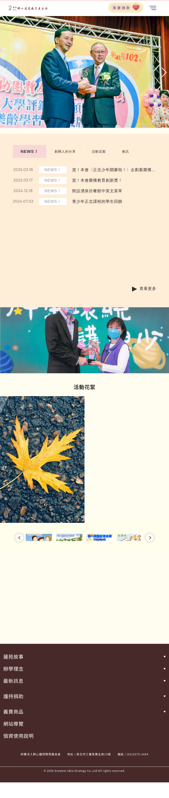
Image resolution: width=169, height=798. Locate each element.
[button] (5, 72)
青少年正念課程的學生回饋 (97, 201)
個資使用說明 (18, 735)
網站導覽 (13, 723)
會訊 (125, 151)
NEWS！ (30, 151)
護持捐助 (13, 696)
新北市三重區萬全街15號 (94, 754)
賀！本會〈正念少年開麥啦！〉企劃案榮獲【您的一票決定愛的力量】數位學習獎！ (112, 170)
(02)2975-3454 (137, 754)
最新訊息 (13, 680)
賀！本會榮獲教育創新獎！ (97, 180)
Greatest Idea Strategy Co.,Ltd (76, 770)
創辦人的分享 (65, 151)
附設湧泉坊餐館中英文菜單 (97, 191)
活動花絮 (99, 151)
